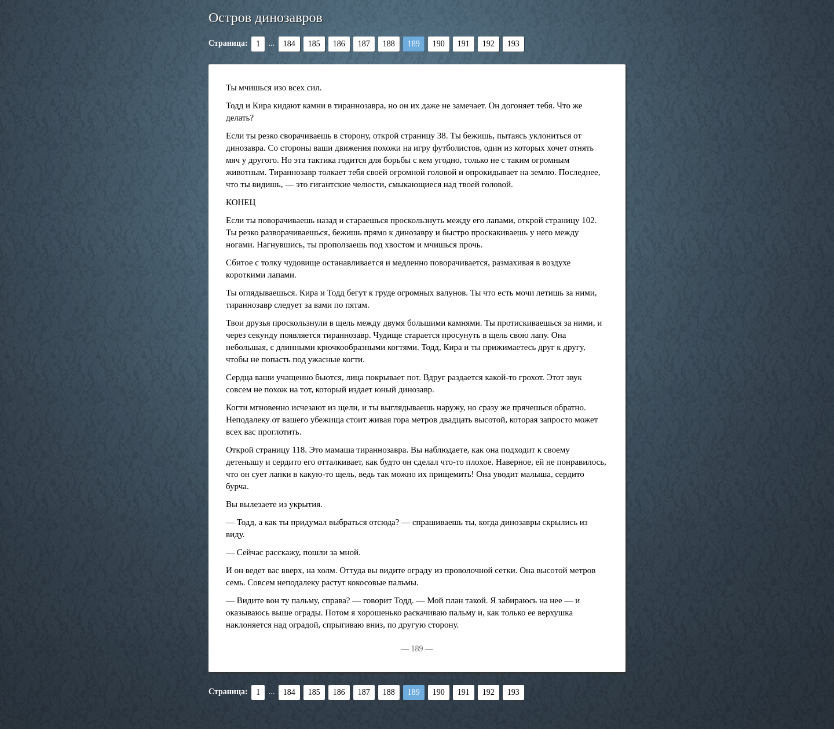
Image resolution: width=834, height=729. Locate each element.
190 (439, 43)
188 (389, 43)
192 (488, 43)
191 (464, 43)
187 (364, 43)
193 (513, 43)
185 (314, 43)
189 (414, 43)
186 (339, 43)
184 (289, 43)
